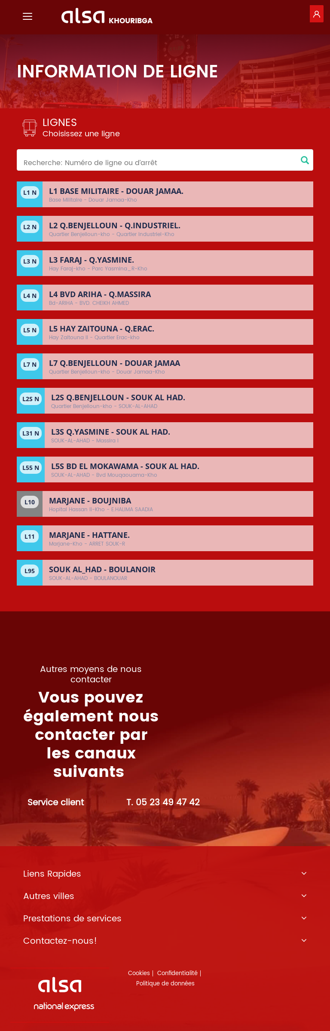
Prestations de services (165, 919)
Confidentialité (177, 973)
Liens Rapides (165, 874)
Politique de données (165, 983)
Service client (56, 803)
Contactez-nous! (165, 941)
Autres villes (165, 897)
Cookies (139, 973)
